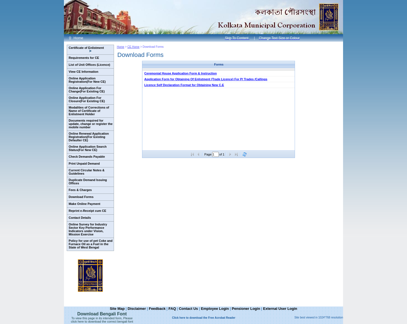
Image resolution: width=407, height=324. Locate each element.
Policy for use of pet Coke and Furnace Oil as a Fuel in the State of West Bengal (91, 244)
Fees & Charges (80, 190)
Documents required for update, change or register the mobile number (91, 124)
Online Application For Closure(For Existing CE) (87, 99)
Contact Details (80, 217)
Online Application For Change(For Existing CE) (87, 89)
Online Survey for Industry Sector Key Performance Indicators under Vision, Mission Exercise (88, 229)
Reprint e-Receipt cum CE (87, 210)
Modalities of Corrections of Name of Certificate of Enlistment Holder (89, 111)
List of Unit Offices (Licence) (89, 64)
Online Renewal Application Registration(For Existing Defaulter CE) (89, 137)
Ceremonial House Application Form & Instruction (180, 73)
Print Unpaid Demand (84, 163)
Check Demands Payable (87, 156)
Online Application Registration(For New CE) (87, 80)
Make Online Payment (84, 203)
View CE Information (83, 71)
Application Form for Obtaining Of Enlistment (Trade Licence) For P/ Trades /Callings (205, 79)
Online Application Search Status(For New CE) (88, 148)
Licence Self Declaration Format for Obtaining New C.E (184, 85)
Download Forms (81, 197)
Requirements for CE (84, 57)
